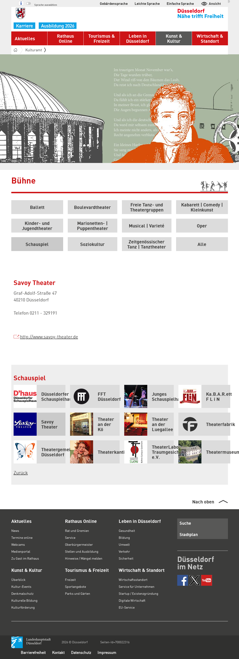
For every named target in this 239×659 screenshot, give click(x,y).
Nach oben (203, 502)
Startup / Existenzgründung (138, 593)
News (15, 530)
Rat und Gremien (77, 530)
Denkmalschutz (22, 593)
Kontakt (58, 652)
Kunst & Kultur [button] (174, 38)
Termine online (21, 537)
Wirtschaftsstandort (133, 579)
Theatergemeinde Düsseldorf (39, 451)
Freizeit (70, 579)
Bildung (124, 537)
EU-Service (127, 607)
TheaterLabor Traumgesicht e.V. (149, 451)
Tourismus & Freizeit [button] (101, 38)
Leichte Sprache (147, 3)
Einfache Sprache (180, 3)
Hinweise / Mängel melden (83, 558)
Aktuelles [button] (25, 38)
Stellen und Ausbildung (81, 551)
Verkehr (124, 551)
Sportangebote (75, 586)
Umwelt (124, 544)
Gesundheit (127, 530)
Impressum (106, 652)
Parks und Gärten (77, 593)
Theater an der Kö (92, 424)
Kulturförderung (23, 607)
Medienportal (20, 551)
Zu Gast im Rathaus (25, 558)
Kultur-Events (21, 586)
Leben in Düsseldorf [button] (137, 38)
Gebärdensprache (114, 3)
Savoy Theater (36, 424)
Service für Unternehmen (136, 586)
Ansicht (211, 3)
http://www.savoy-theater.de (49, 337)
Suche (185, 523)
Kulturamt (35, 49)
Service (70, 537)
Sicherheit (126, 558)
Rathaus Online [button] (65, 38)
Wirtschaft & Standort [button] (210, 38)
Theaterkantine (95, 451)
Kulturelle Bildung (24, 600)
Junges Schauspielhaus (149, 396)
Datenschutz (81, 652)
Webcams (18, 544)
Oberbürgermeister (79, 544)
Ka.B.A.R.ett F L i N (204, 396)
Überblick (18, 579)
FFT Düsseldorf (95, 396)
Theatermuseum (204, 451)
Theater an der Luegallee (148, 424)
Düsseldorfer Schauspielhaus (39, 396)
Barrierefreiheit (33, 652)
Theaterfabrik (204, 424)
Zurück (21, 472)
